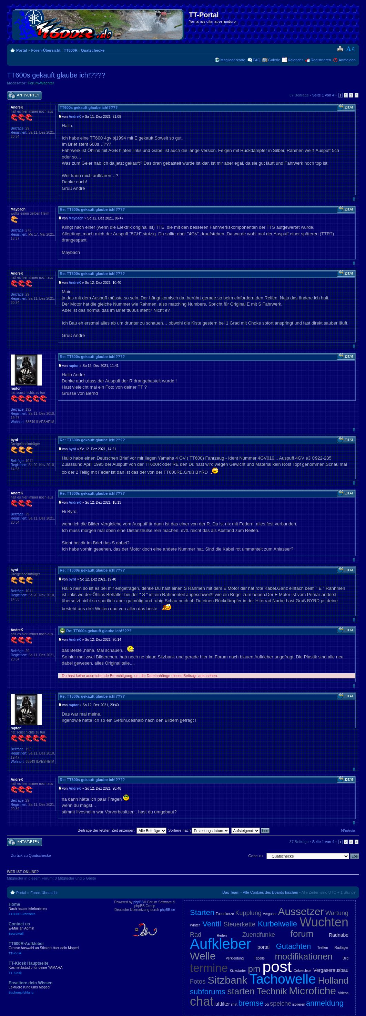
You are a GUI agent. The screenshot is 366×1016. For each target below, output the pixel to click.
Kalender (295, 60)
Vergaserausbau (330, 970)
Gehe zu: (256, 856)
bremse (251, 1003)
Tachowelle (283, 979)
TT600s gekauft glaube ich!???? (56, 75)
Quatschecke (92, 50)
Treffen (322, 948)
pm (254, 969)
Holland (333, 980)
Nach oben (354, 199)
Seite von (323, 95)
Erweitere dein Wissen (59, 987)
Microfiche (312, 990)
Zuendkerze (225, 914)
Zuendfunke (258, 934)
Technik (272, 991)
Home (59, 909)
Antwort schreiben (24, 95)
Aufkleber (220, 944)
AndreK (75, 117)
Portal (21, 50)
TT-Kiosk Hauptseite (59, 968)
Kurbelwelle (277, 924)
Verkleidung (235, 958)
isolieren (298, 1004)
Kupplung (248, 913)
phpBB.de (167, 910)
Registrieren (321, 60)
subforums (207, 991)
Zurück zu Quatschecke (31, 855)
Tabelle (259, 958)
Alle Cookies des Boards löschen (270, 892)
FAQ (257, 60)
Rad (195, 934)
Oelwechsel (303, 971)
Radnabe (338, 935)
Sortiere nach (198, 830)
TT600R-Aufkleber (59, 948)
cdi (267, 1004)
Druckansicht (340, 49)
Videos (343, 993)
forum (302, 933)
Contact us (59, 928)
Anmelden (347, 60)
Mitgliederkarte (232, 60)
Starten (202, 912)
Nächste (348, 831)
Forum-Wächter (41, 83)
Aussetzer (301, 911)
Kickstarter (238, 971)
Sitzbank (227, 980)
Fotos (197, 981)
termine (209, 968)
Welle (202, 956)
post (277, 966)
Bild (345, 958)
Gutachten (293, 946)
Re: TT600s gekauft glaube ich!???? (92, 209)
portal (263, 947)
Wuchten (324, 922)
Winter (195, 925)
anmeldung (325, 1003)
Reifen (222, 935)
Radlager (341, 948)
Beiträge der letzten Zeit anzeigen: (122, 830)
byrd (72, 449)
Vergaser (270, 914)
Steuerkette (239, 924)
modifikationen (304, 956)
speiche (280, 1003)
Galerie (274, 60)
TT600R (71, 50)
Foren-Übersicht (45, 50)
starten (241, 991)
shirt (234, 1004)
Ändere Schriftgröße (351, 49)
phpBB (138, 902)
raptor (74, 366)
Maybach (76, 218)
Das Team (230, 892)
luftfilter (222, 1004)
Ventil (212, 924)
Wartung (336, 913)
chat (201, 1001)
